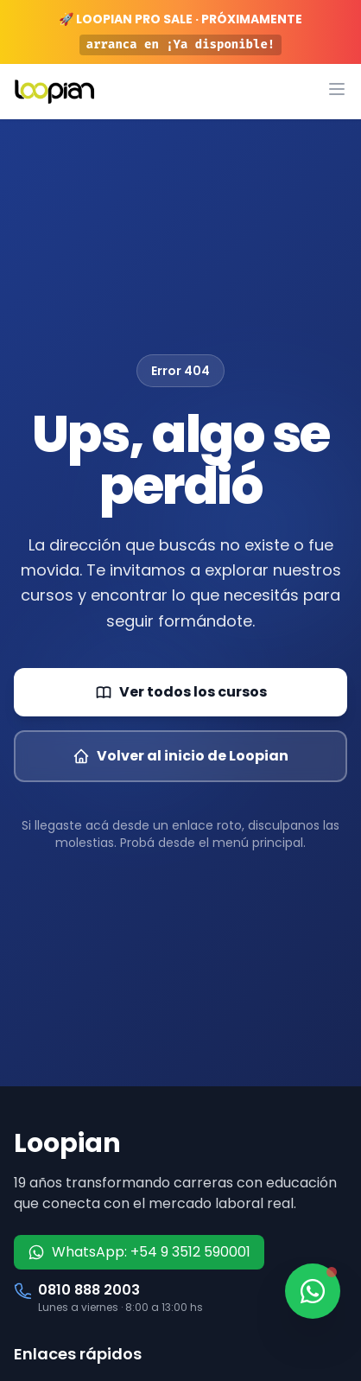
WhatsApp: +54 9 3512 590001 (139, 1252)
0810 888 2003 (89, 1290)
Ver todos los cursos (181, 692)
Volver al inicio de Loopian (180, 756)
